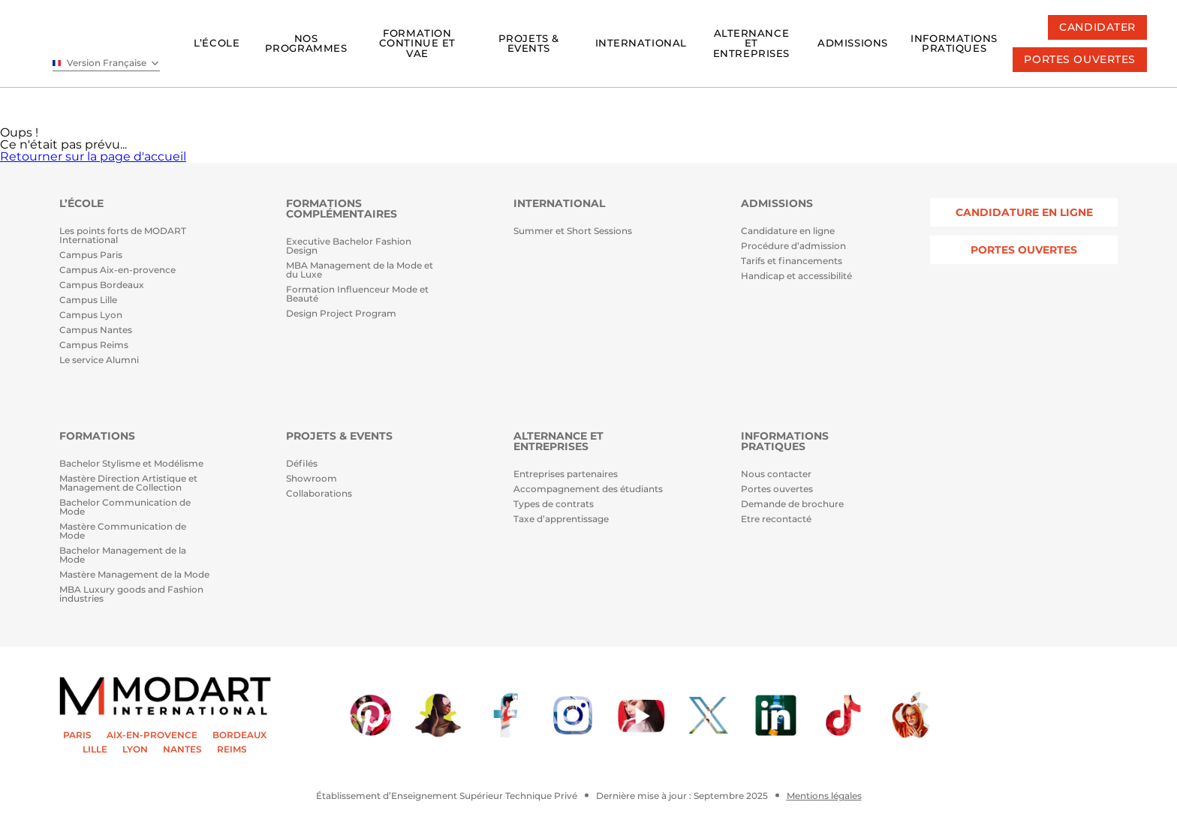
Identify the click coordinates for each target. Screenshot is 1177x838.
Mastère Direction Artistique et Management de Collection (128, 483)
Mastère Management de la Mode (134, 575)
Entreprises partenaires (565, 474)
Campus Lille (88, 300)
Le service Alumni (99, 360)
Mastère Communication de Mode (122, 531)
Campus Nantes (95, 330)
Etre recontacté (776, 519)
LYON (135, 749)
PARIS (77, 735)
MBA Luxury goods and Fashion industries (131, 594)
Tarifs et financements (791, 261)
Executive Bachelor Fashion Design (348, 246)
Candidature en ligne (788, 231)
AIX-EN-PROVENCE (152, 735)
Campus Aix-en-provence (117, 270)
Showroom (311, 479)
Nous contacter (776, 474)
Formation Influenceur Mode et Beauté (357, 294)
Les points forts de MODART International (122, 236)
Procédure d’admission (793, 246)
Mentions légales (824, 795)
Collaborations (319, 494)
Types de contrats (553, 504)
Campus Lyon (90, 315)
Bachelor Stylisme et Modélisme (131, 464)
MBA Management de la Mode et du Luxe (359, 270)
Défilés (302, 464)
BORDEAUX (239, 735)
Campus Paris (90, 255)
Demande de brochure (792, 504)
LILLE (95, 749)
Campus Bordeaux (101, 285)
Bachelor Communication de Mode (125, 507)
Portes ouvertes (777, 489)
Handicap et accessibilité (796, 276)
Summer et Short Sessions (572, 231)
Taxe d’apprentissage (561, 519)
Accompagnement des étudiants (588, 489)
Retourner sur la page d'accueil (93, 156)
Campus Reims (93, 345)
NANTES (182, 749)
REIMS (232, 749)
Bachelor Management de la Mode (122, 555)
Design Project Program (341, 314)
